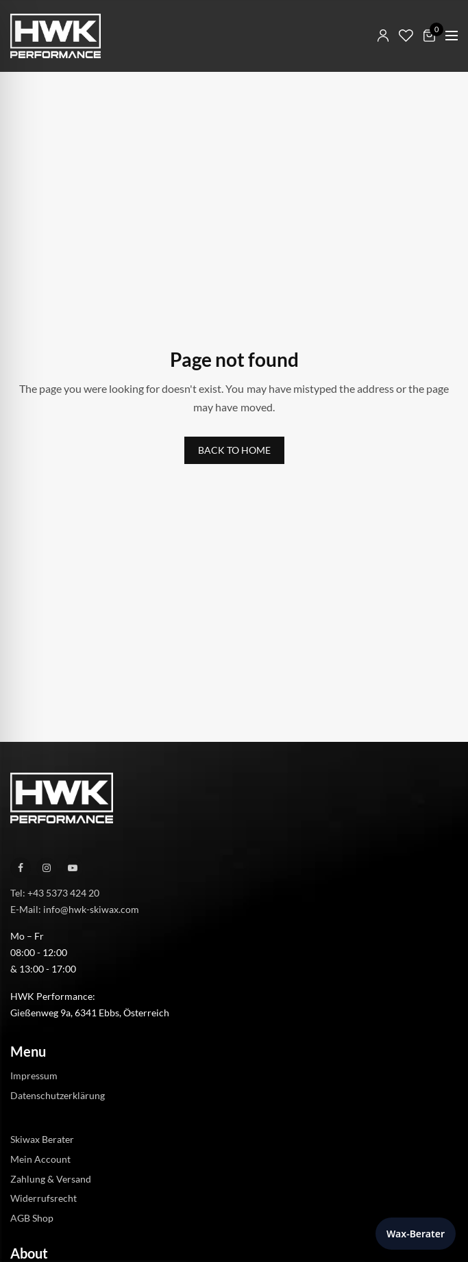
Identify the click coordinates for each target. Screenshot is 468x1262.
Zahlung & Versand (50, 1178)
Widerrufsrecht (43, 1198)
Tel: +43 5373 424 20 (54, 893)
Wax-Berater (415, 1233)
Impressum (34, 1075)
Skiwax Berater (42, 1139)
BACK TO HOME (234, 450)
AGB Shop (31, 1218)
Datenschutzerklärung (57, 1095)
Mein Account (40, 1159)
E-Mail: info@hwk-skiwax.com (74, 908)
